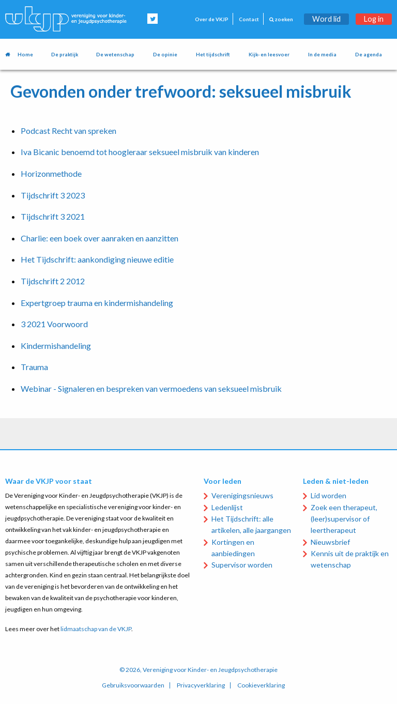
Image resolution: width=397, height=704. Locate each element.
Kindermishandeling (56, 345)
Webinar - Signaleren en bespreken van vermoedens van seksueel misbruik (151, 388)
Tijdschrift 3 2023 (53, 195)
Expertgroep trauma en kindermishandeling (97, 303)
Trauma (34, 367)
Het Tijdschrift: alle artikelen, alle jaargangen (251, 524)
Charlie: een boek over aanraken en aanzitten (99, 238)
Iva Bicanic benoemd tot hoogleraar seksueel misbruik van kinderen (140, 152)
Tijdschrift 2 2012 (53, 281)
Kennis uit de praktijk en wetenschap (350, 559)
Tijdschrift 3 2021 (53, 216)
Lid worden (328, 495)
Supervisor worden (241, 564)
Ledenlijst (227, 507)
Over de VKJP (211, 19)
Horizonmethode (51, 173)
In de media (322, 54)
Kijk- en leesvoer (269, 54)
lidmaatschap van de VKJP (95, 629)
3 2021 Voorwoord (54, 324)
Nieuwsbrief (330, 542)
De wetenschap (115, 54)
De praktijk (64, 54)
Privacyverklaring (201, 685)
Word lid (326, 18)
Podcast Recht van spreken (68, 130)
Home (25, 54)
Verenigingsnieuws (242, 495)
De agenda (368, 54)
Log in (374, 18)
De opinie (165, 54)
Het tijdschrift (213, 54)
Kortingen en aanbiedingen (233, 548)
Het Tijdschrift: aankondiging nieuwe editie (97, 259)
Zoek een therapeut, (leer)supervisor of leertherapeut (344, 519)
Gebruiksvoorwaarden (133, 685)
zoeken (281, 19)
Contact (249, 19)
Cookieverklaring (261, 685)
